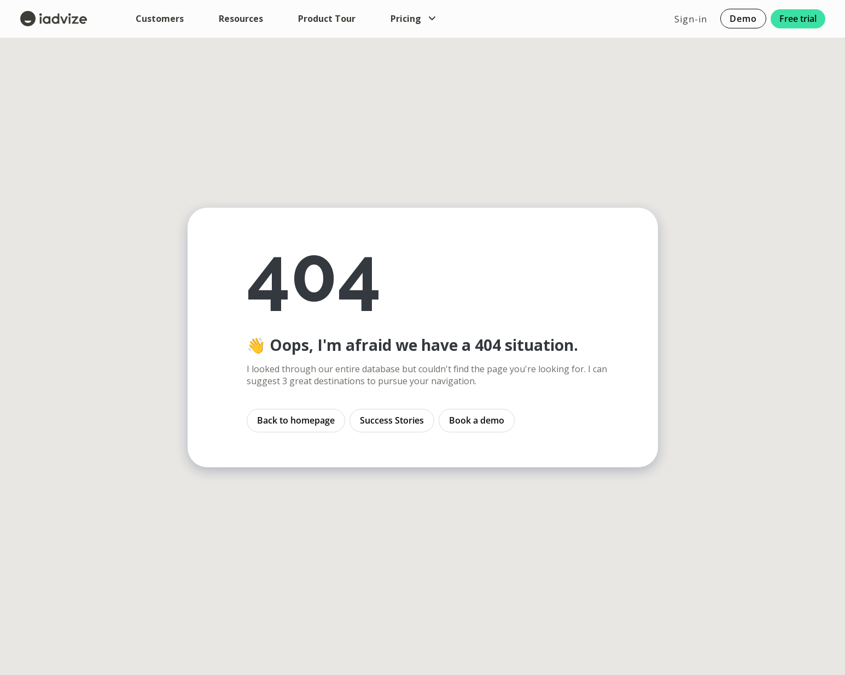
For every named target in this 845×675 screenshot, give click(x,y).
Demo (743, 19)
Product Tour (327, 19)
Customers (160, 19)
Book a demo (476, 420)
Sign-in (690, 19)
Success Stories (392, 420)
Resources (241, 19)
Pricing (413, 19)
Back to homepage (296, 420)
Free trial (798, 19)
